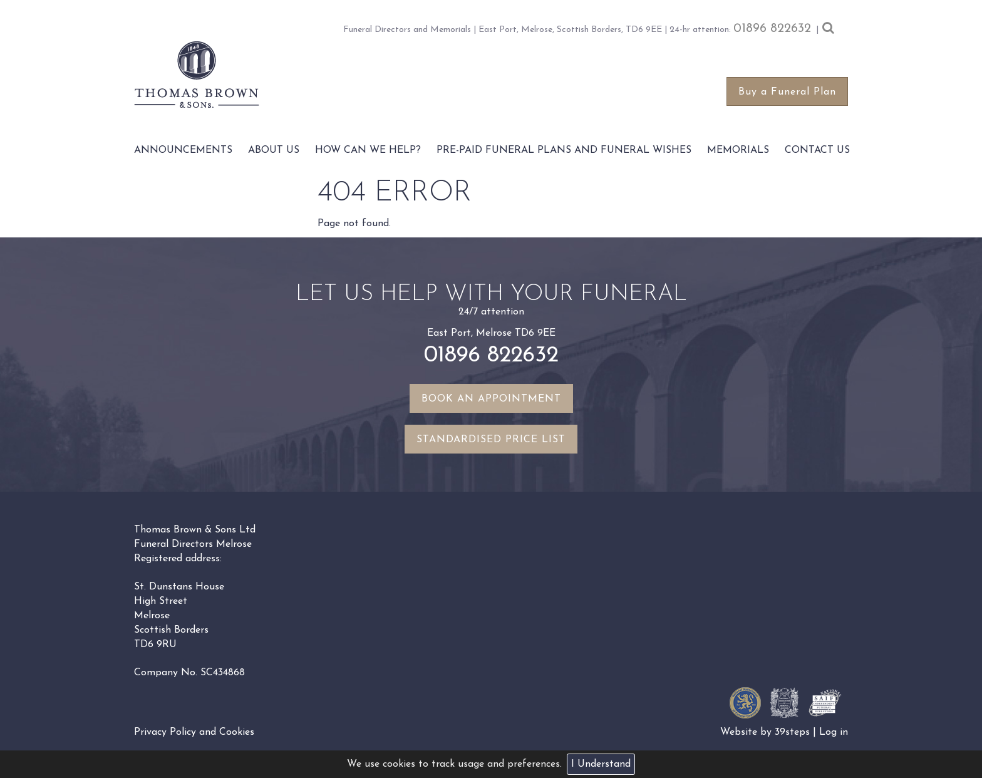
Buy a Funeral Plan (787, 92)
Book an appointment (491, 399)
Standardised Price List (491, 440)
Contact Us (817, 150)
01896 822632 (772, 29)
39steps (792, 732)
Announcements (183, 150)
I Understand (601, 764)
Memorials (738, 150)
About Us (273, 150)
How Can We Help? (368, 150)
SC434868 (222, 673)
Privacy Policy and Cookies (194, 732)
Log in (833, 732)
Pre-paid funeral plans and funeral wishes (564, 150)
